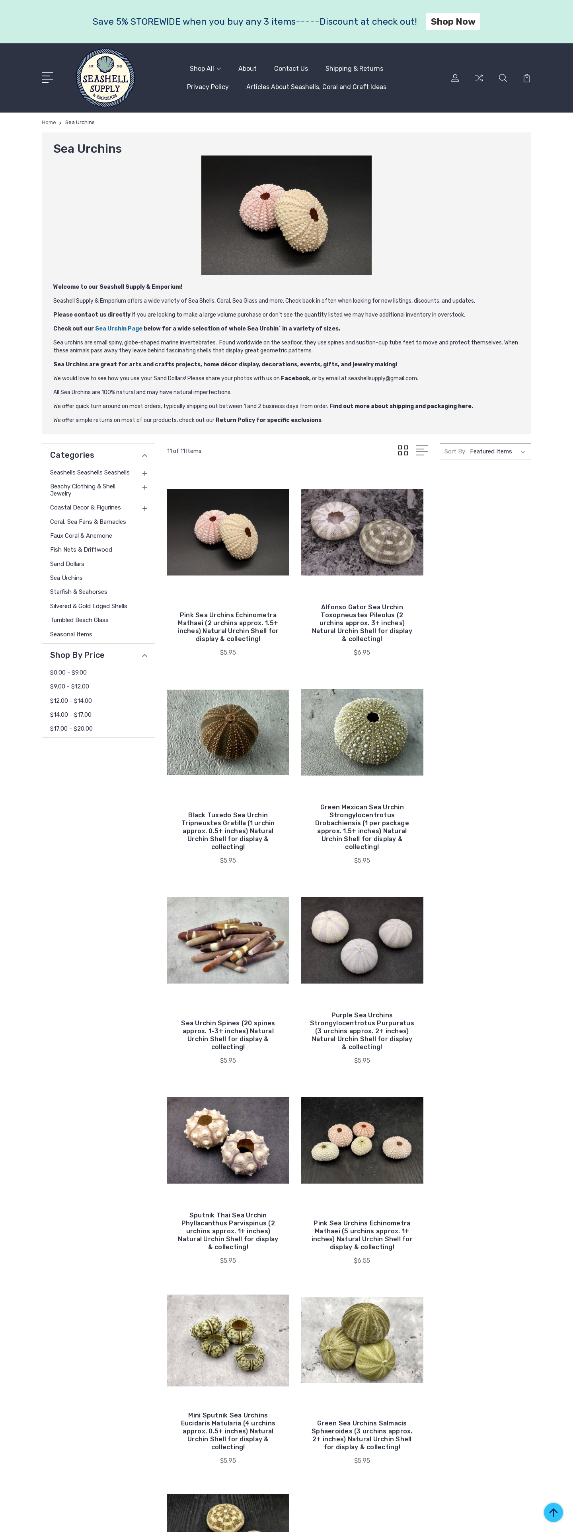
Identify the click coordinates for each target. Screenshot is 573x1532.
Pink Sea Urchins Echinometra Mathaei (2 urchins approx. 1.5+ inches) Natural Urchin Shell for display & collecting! (224, 612)
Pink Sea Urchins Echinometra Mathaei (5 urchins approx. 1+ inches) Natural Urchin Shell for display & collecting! (349, 1002)
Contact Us (291, 68)
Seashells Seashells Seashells (90, 471)
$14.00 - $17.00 (71, 713)
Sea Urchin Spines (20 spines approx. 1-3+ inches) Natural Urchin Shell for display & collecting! (349, 815)
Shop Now (453, 21)
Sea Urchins (66, 577)
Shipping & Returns (354, 68)
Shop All (205, 68)
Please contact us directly (92, 314)
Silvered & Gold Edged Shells (88, 605)
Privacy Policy (208, 86)
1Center (521, 1518)
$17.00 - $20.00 (71, 727)
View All (457, 1411)
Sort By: (455, 450)
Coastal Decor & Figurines (85, 506)
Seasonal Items (71, 633)
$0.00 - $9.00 (68, 671)
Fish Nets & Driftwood (81, 548)
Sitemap (200, 1518)
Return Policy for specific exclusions (269, 419)
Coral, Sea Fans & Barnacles (88, 521)
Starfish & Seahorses (78, 591)
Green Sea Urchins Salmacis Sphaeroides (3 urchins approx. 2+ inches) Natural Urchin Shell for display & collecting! (223, 1193)
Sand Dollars (67, 563)
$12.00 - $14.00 (71, 700)
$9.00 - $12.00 (69, 685)
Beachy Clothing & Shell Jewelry (82, 489)
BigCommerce (162, 1518)
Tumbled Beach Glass (79, 619)
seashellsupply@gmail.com (382, 377)
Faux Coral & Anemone (81, 535)
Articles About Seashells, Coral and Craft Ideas (316, 86)
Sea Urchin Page (118, 328)
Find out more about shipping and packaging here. (401, 405)
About (247, 68)
